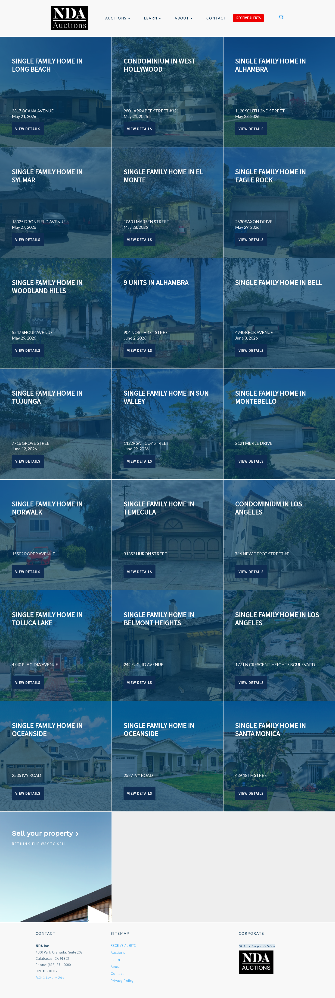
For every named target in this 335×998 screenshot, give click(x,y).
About (183, 18)
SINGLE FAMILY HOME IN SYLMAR (47, 175)
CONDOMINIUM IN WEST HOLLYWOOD (159, 65)
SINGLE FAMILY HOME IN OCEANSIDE (47, 729)
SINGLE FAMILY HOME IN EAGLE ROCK (270, 175)
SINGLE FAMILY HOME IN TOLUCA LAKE (47, 618)
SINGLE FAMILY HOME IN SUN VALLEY (166, 397)
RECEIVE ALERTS (248, 18)
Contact (216, 18)
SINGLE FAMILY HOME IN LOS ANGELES (277, 618)
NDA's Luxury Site (50, 977)
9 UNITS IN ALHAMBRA (156, 282)
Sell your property (45, 833)
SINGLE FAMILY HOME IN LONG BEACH (47, 65)
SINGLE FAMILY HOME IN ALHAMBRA (270, 65)
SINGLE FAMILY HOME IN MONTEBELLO (270, 397)
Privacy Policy (122, 981)
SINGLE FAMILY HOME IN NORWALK (47, 507)
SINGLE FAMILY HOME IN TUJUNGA (47, 397)
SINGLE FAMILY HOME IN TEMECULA (159, 507)
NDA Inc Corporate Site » (257, 946)
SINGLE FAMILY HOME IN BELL (278, 282)
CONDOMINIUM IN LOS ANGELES (268, 507)
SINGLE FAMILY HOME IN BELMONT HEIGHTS (159, 618)
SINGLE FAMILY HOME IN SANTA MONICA (270, 729)
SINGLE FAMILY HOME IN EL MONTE (163, 175)
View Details (27, 129)
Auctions (117, 18)
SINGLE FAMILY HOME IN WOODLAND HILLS (47, 286)
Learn (152, 18)
